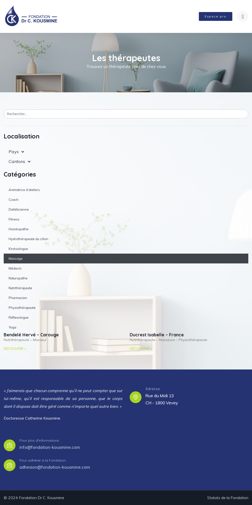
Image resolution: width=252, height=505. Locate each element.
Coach (13, 200)
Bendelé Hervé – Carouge (31, 335)
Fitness (14, 219)
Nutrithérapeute (20, 288)
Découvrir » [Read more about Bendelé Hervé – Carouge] (15, 348)
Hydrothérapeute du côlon (28, 239)
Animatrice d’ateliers (24, 190)
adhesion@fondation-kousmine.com (54, 467)
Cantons (20, 162)
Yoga (12, 327)
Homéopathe (19, 229)
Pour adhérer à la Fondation (42, 460)
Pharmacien (18, 298)
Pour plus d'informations (39, 440)
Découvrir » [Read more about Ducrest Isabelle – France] (141, 348)
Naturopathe (18, 278)
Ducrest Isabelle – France (157, 335)
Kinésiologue (18, 249)
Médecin (15, 268)
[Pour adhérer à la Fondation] (10, 465)
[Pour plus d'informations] (10, 445)
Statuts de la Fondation (227, 497)
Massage (16, 258)
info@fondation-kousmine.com (49, 447)
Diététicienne (19, 209)
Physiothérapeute (22, 308)
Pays (16, 152)
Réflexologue (19, 317)
